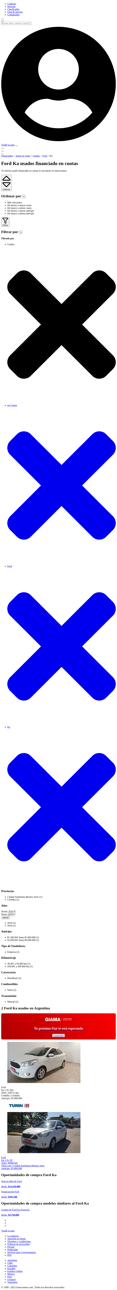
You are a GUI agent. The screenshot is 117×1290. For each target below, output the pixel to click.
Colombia (12, 1265)
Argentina (12, 1260)
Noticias (11, 6)
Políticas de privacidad (18, 1244)
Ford (45, 156)
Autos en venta (22, 156)
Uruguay (11, 1279)
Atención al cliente (16, 1238)
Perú (9, 1276)
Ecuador (11, 1268)
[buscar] (30, 23)
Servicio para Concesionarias (21, 1252)
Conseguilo (58, 1035)
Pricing (10, 1247)
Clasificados (13, 9)
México (11, 1274)
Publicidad (12, 1249)
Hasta (4, 914)
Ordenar (6, 188)
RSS (9, 1255)
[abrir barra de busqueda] (2, 20)
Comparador (13, 14)
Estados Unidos (15, 1271)
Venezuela (12, 1282)
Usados (36, 156)
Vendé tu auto (8, 145)
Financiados (7, 156)
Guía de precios (15, 12)
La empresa (13, 1236)
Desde (4, 911)
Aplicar (5, 917)
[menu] (16, 145)
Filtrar (5, 224)
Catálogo (11, 3)
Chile (10, 1263)
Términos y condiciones (19, 1241)
